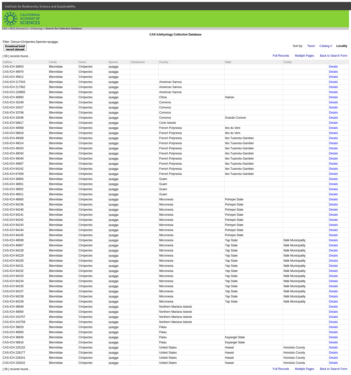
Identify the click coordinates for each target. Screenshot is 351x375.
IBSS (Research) (19, 28)
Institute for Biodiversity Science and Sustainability (40, 6)
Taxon (311, 46)
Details (333, 66)
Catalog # (325, 46)
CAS (4, 28)
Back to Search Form (333, 55)
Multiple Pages (304, 55)
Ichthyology (37, 28)
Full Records (281, 55)
